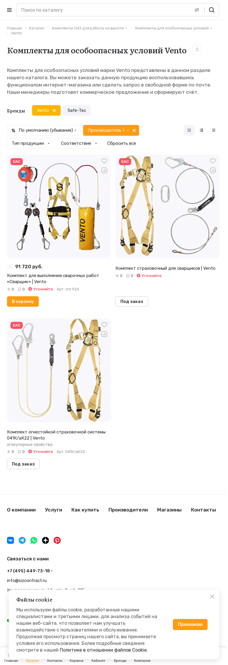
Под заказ (131, 301)
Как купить (85, 510)
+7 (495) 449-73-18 (28, 571)
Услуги (53, 510)
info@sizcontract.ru (27, 580)
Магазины (169, 510)
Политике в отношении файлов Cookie (103, 650)
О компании (21, 510)
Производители (128, 510)
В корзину (23, 301)
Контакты (203, 510)
